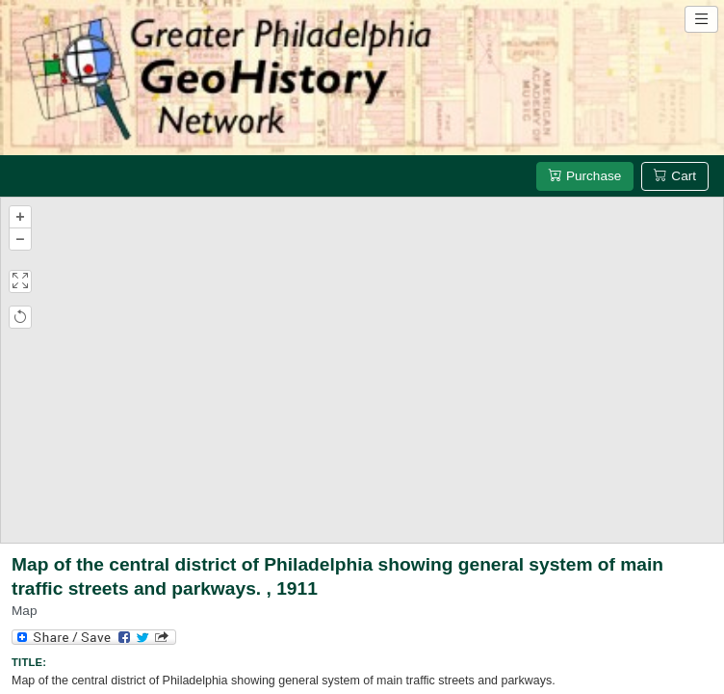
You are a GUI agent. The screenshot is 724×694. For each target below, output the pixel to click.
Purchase (585, 176)
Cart (675, 176)
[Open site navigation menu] (701, 19)
